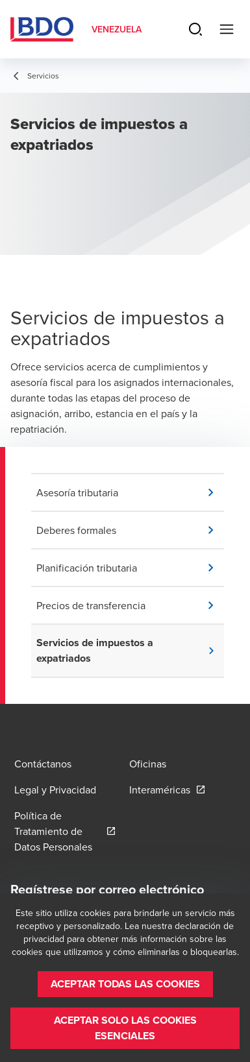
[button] (130, 492)
